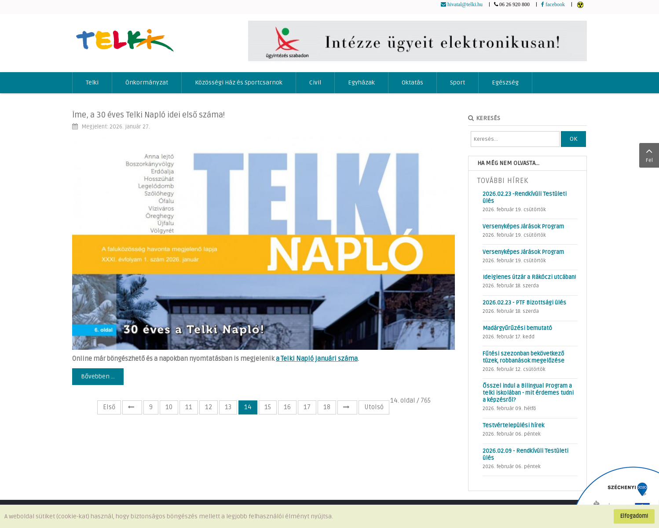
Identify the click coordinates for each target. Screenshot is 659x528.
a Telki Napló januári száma (317, 359)
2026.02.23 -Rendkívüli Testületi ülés (525, 198)
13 (228, 407)
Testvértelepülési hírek (513, 425)
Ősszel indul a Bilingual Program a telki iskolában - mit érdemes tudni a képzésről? (528, 392)
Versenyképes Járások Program (523, 226)
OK (573, 139)
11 (188, 407)
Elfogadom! (634, 516)
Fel (649, 154)
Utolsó (374, 407)
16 (287, 407)
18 (326, 407)
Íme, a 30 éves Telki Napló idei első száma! (148, 115)
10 (168, 407)
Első (109, 407)
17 (307, 407)
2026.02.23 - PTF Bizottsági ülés (524, 302)
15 (267, 407)
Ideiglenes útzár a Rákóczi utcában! (529, 277)
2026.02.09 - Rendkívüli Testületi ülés (525, 454)
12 (208, 407)
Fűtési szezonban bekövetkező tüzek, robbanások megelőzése (523, 357)
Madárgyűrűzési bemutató (517, 328)
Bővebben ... (98, 376)
